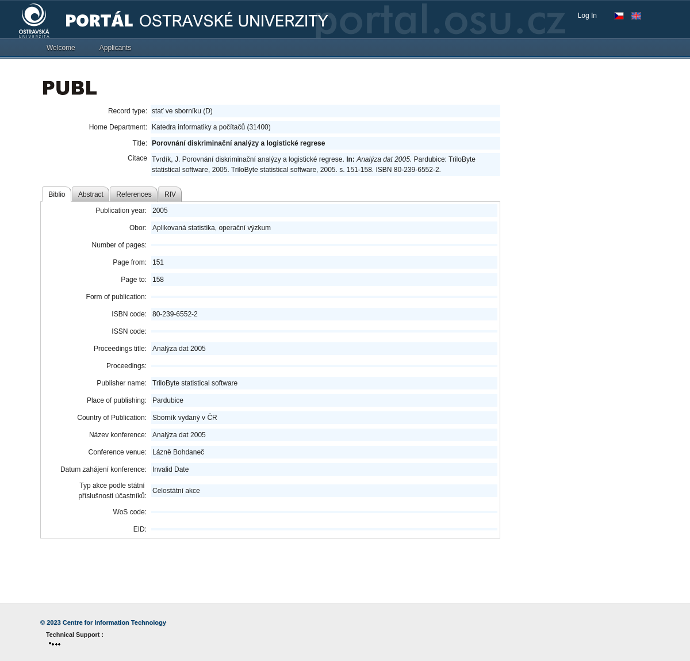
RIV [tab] (170, 194)
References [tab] (133, 194)
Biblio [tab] (56, 194)
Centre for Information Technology (114, 622)
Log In (587, 16)
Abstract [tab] (90, 194)
